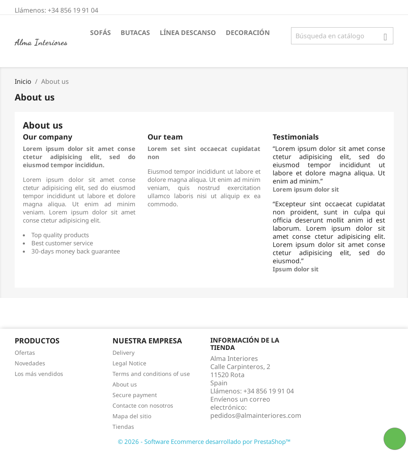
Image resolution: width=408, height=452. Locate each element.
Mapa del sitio (131, 416)
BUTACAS (135, 32)
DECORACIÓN (248, 32)
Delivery (123, 352)
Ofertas (25, 352)
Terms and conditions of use (151, 374)
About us (124, 384)
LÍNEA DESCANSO (188, 32)
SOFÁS (100, 32)
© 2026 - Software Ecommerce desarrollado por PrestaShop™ (204, 441)
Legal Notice (129, 363)
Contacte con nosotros (142, 405)
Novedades (30, 363)
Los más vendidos (39, 374)
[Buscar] (342, 35)
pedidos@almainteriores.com (255, 415)
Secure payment (134, 395)
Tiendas (123, 426)
